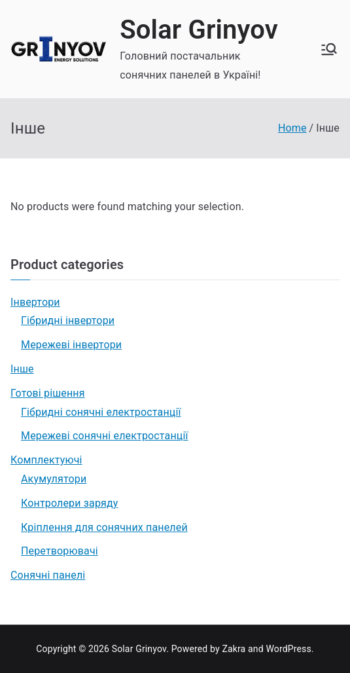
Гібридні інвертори (67, 320)
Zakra (233, 649)
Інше (22, 369)
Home (292, 128)
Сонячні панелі (47, 575)
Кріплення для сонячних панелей (104, 527)
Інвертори (35, 302)
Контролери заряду (69, 503)
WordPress (288, 649)
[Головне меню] (329, 49)
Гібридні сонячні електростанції (101, 412)
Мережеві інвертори (71, 344)
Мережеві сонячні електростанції (104, 435)
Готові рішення (47, 393)
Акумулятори (53, 479)
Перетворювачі (59, 551)
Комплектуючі (46, 460)
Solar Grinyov (199, 29)
